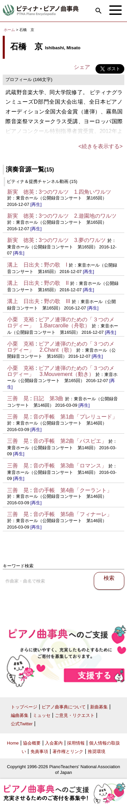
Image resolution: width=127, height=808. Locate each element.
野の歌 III (57, 301)
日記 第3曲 (48, 398)
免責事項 (39, 751)
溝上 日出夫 (23, 265)
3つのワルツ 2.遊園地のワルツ (78, 216)
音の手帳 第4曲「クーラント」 (72, 490)
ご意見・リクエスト (74, 715)
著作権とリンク (67, 751)
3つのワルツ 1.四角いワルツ (75, 192)
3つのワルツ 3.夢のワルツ (72, 240)
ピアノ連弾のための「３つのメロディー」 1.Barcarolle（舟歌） (60, 322)
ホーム (9, 30)
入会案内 (54, 743)
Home (13, 743)
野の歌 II (56, 283)
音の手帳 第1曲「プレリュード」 (75, 417)
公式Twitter (22, 723)
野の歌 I (55, 265)
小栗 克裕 (20, 319)
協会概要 (32, 743)
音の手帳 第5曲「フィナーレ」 (72, 514)
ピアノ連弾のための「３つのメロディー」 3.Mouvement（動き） (60, 371)
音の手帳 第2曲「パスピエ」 (70, 441)
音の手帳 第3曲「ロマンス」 (70, 465)
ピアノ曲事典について (64, 706)
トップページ (24, 706)
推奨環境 (96, 751)
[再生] (36, 204)
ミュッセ (41, 715)
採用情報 (76, 743)
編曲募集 (19, 715)
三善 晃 (18, 398)
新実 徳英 (20, 192)
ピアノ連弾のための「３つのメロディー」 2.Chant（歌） (60, 347)
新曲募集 (99, 706)
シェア (82, 67)
